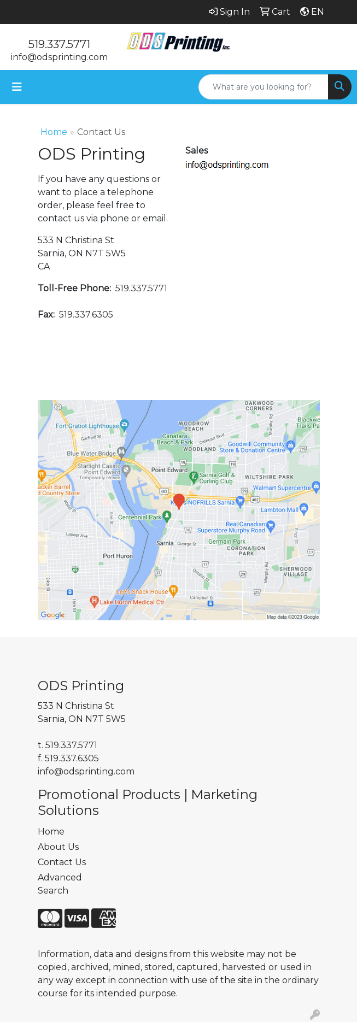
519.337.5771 (59, 44)
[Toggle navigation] (16, 87)
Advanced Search (60, 884)
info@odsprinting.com (59, 57)
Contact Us (62, 862)
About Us (58, 847)
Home (53, 132)
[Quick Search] (263, 86)
